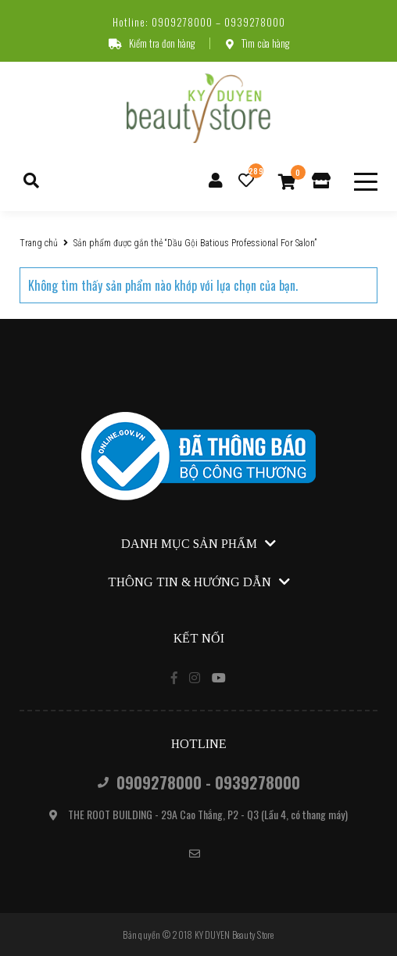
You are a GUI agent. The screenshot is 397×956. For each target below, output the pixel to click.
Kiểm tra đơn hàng (152, 43)
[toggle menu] (365, 182)
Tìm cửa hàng (257, 43)
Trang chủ (39, 243)
